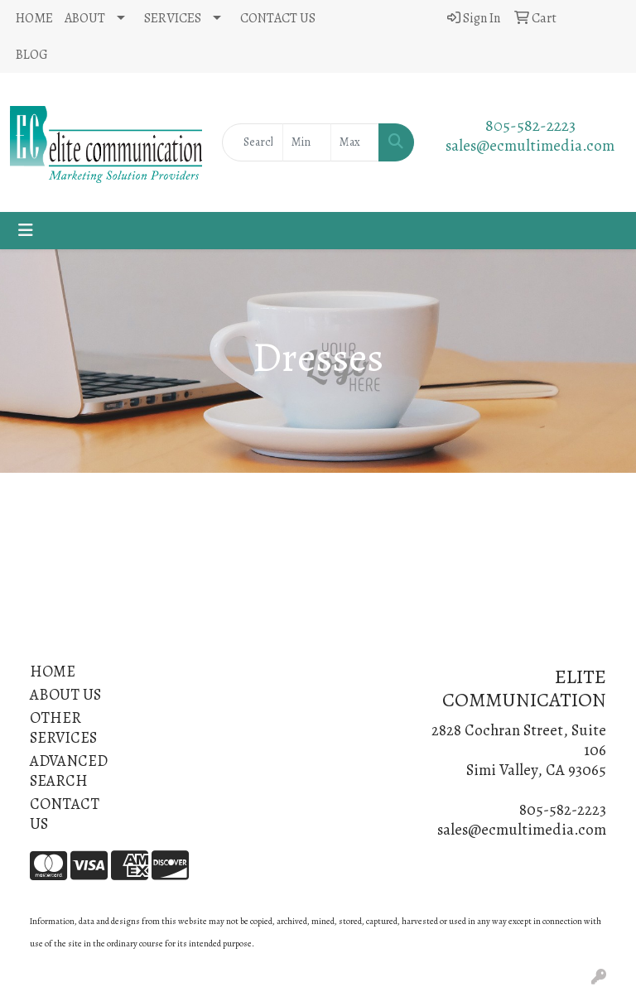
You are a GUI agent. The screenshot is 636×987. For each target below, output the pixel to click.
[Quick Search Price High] (354, 142)
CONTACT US (278, 18)
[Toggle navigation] (25, 231)
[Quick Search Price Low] (306, 142)
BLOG (32, 55)
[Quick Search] (252, 142)
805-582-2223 (530, 125)
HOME (34, 18)
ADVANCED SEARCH (69, 770)
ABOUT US (65, 694)
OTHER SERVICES (63, 727)
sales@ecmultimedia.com (530, 145)
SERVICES (172, 18)
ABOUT (85, 18)
